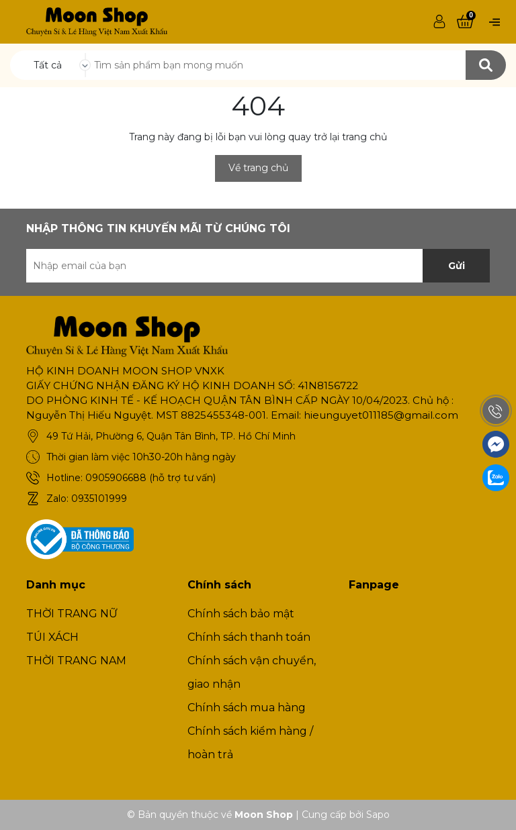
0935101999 (99, 498)
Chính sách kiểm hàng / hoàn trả (250, 743)
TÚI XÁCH (52, 637)
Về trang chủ (258, 168)
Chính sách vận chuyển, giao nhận (251, 672)
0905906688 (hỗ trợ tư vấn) (150, 478)
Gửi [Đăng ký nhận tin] (456, 266)
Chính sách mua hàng (246, 707)
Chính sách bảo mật (240, 613)
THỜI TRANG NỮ (72, 613)
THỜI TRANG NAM (76, 660)
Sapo (378, 815)
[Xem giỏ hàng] (465, 22)
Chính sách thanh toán (248, 637)
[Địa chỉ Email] (258, 265)
